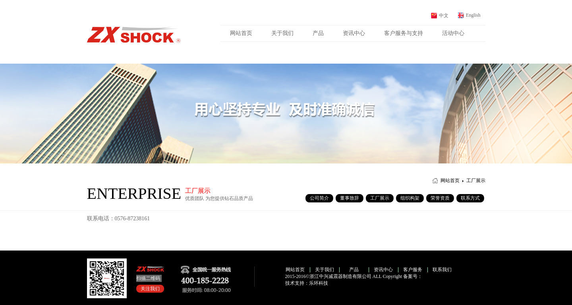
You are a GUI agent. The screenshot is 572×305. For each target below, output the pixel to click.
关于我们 (282, 33)
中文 (443, 15)
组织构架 (409, 198)
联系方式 (470, 198)
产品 (318, 33)
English (473, 15)
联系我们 (442, 269)
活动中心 (453, 33)
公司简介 (319, 198)
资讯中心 (354, 33)
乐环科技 (318, 283)
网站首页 (241, 33)
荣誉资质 (440, 198)
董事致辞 (349, 198)
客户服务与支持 (403, 33)
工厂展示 (379, 198)
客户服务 (412, 269)
